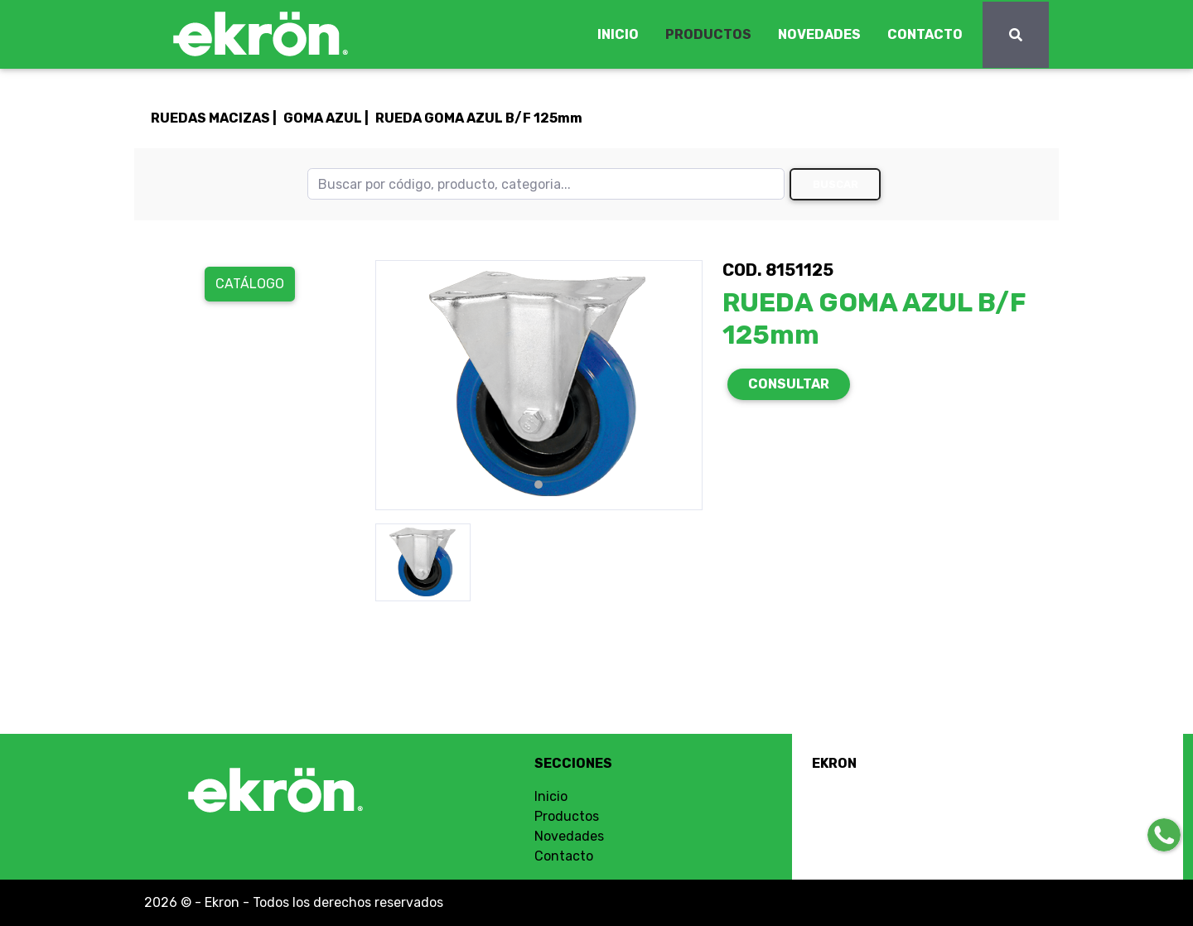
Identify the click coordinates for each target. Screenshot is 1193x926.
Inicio (551, 796)
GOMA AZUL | (326, 118)
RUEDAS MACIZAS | (214, 118)
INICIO (618, 34)
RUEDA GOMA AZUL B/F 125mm (478, 118)
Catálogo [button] (249, 284)
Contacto (563, 856)
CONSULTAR (788, 384)
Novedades (569, 836)
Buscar (835, 184)
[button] (399, 385)
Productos (566, 816)
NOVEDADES (819, 34)
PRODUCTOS (708, 34)
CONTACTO (925, 34)
